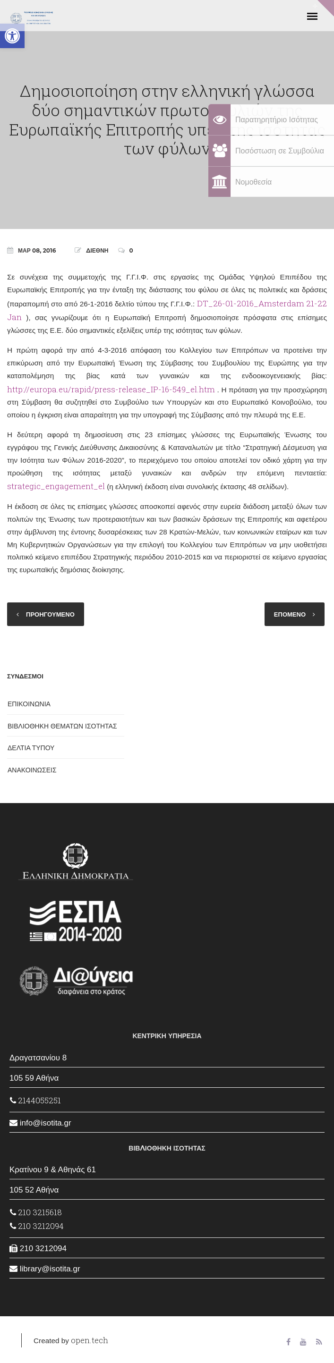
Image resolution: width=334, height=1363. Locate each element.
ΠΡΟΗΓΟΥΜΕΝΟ (50, 614)
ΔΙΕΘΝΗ (97, 250)
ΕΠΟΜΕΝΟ (290, 614)
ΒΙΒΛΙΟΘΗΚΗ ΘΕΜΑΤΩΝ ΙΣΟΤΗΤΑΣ (62, 726)
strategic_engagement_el (56, 486)
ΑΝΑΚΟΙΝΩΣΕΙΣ (32, 770)
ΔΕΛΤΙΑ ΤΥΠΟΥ (31, 748)
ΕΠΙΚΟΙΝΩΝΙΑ (29, 704)
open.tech (89, 1340)
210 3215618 (36, 1212)
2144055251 (35, 1100)
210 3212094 (37, 1225)
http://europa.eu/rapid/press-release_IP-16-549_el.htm (111, 389)
